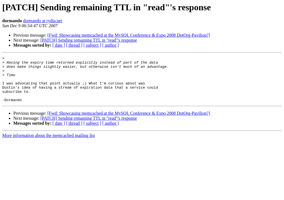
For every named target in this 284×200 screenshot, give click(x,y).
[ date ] (58, 45)
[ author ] (110, 45)
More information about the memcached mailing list (48, 144)
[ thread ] (74, 45)
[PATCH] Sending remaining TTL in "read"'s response (88, 40)
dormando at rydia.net (42, 20)
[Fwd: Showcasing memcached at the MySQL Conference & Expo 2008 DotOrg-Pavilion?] (128, 35)
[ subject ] (92, 45)
